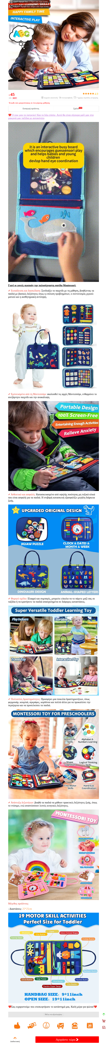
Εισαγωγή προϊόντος (31, 109)
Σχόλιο (76, 109)
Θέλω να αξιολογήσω (53, 1014)
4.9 (90, 94)
